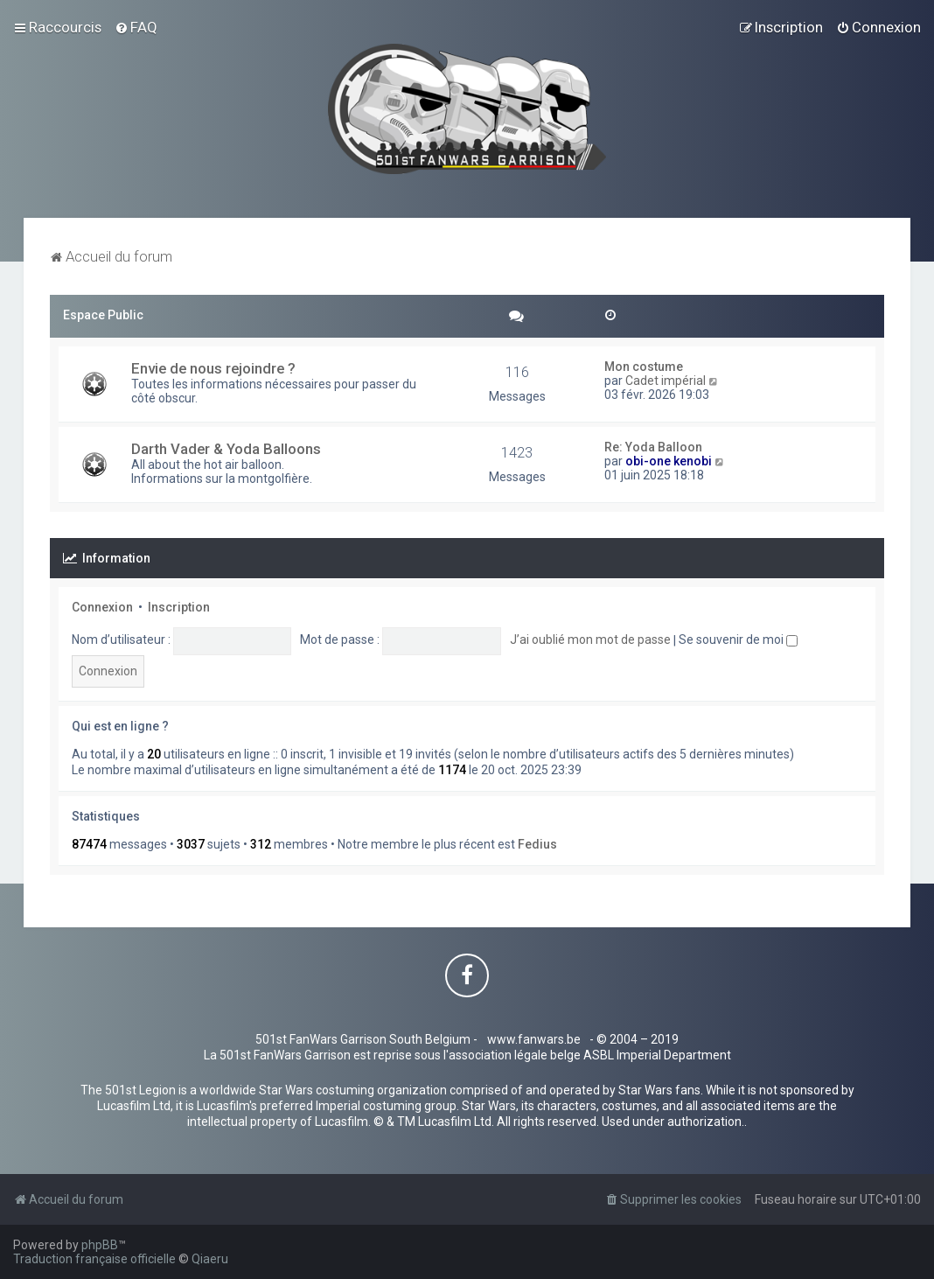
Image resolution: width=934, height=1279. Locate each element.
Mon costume (643, 367)
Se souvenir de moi (738, 639)
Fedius (537, 844)
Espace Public (103, 315)
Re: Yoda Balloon (653, 447)
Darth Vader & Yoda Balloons (226, 449)
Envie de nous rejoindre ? (213, 368)
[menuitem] (136, 27)
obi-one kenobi (668, 461)
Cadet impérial (665, 381)
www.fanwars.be (534, 1039)
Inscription (179, 607)
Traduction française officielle (94, 1259)
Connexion (102, 607)
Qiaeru (210, 1259)
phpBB (99, 1245)
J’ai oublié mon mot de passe (590, 639)
